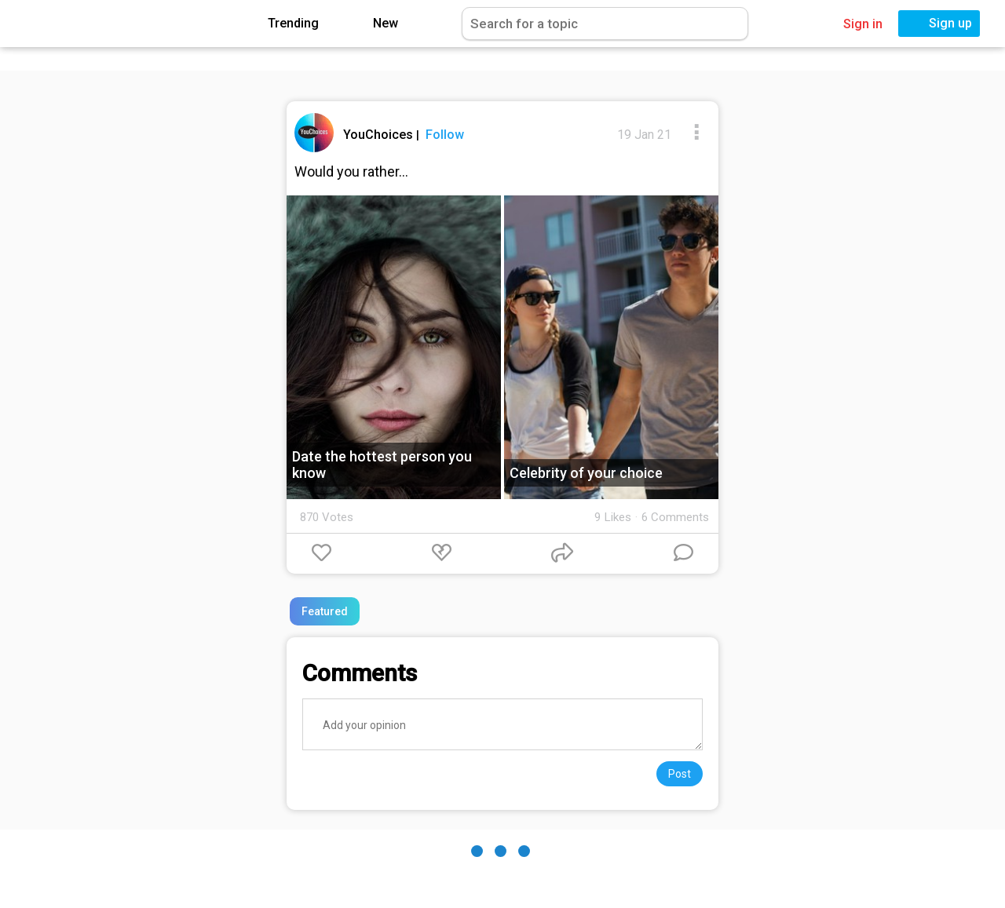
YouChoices (379, 134)
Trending (282, 24)
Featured (325, 611)
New (374, 24)
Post (679, 774)
